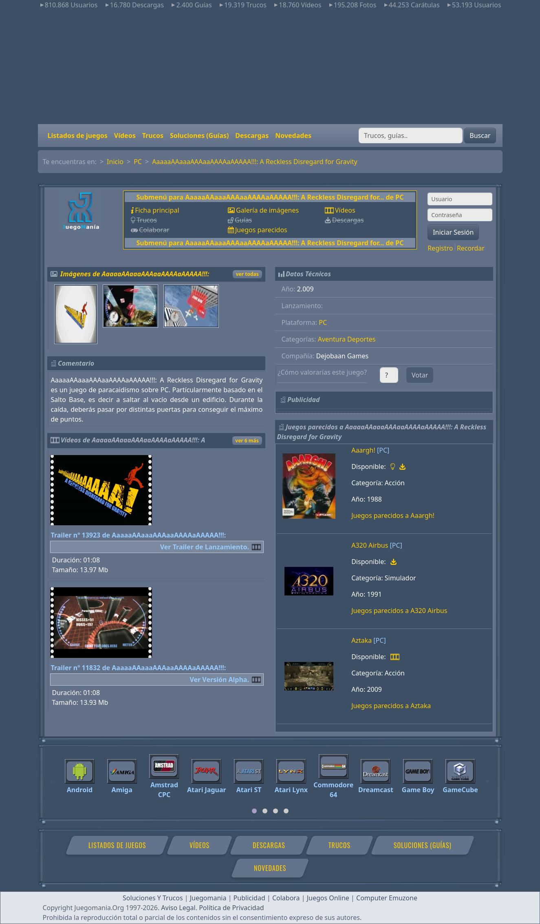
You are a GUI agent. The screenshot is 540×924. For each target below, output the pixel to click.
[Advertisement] (270, 67)
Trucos (152, 135)
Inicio (115, 161)
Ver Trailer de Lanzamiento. (204, 546)
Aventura (332, 339)
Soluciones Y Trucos (153, 897)
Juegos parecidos (261, 229)
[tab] (254, 810)
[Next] (488, 777)
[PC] (383, 450)
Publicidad (249, 897)
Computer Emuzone (386, 897)
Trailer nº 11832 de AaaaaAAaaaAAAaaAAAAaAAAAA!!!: (138, 667)
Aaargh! (363, 450)
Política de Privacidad (231, 907)
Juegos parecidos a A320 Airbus (399, 610)
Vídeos (125, 135)
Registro (440, 248)
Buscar (479, 135)
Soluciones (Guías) (199, 135)
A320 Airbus (369, 545)
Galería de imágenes (267, 210)
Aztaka (361, 640)
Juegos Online (328, 897)
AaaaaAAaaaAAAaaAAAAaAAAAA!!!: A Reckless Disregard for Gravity (254, 161)
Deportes (361, 339)
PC (138, 161)
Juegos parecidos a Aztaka (391, 705)
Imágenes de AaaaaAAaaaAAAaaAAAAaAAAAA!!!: (134, 273)
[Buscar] (411, 135)
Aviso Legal (178, 907)
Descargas (252, 135)
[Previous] (52, 777)
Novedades (293, 135)
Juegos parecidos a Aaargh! (392, 515)
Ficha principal (157, 210)
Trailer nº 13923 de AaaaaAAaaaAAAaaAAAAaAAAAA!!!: (138, 535)
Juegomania (208, 897)
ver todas (247, 274)
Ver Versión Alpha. (219, 679)
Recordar (471, 248)
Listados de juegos (78, 135)
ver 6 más (246, 440)
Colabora (286, 897)
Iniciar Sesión (453, 232)
